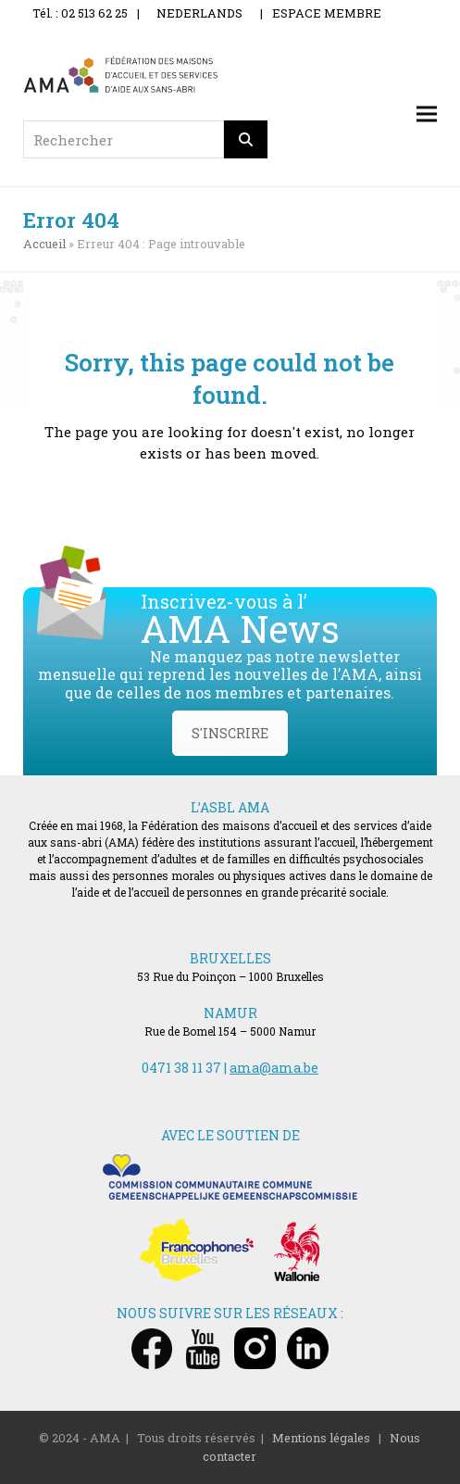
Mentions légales (321, 1437)
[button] (426, 114)
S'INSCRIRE (230, 733)
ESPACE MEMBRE (326, 13)
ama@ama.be (274, 1067)
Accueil (44, 243)
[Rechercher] (246, 139)
